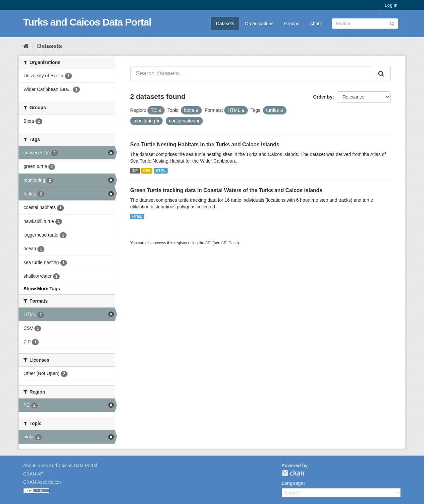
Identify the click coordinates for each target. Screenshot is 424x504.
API (208, 243)
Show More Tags (42, 288)
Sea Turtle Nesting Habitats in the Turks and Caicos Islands (204, 144)
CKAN (293, 472)
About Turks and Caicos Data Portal (60, 465)
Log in (391, 5)
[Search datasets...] (251, 73)
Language (292, 483)
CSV (146, 171)
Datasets (225, 23)
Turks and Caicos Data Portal (87, 22)
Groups (291, 23)
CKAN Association (42, 482)
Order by (322, 97)
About (316, 23)
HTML (160, 171)
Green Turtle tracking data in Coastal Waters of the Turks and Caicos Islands (226, 190)
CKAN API (34, 473)
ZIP (134, 171)
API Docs (229, 243)
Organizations (259, 23)
